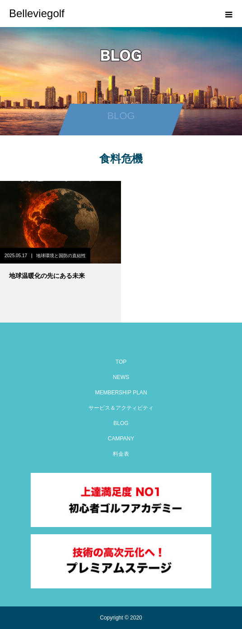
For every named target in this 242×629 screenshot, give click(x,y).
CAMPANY (121, 438)
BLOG (120, 423)
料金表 (121, 454)
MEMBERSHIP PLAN (121, 392)
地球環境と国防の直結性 (61, 255)
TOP (121, 362)
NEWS (121, 377)
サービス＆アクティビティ (121, 408)
